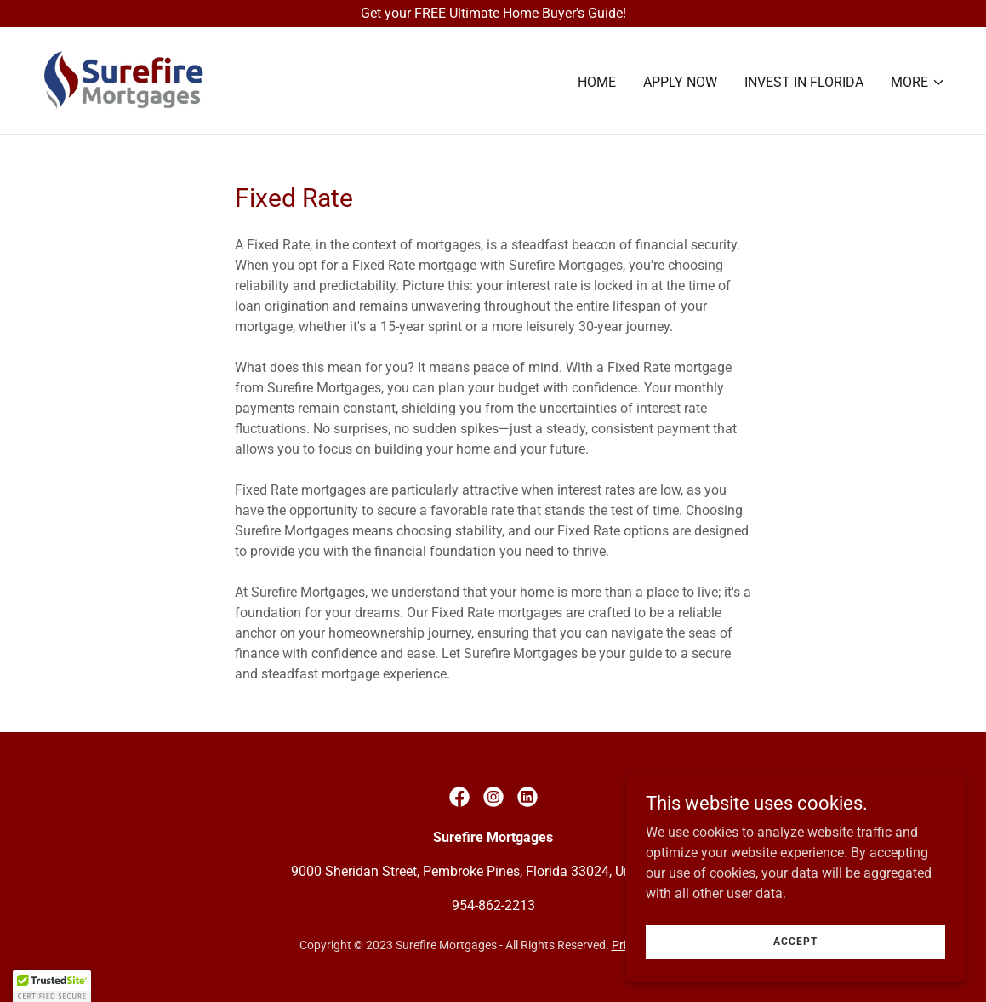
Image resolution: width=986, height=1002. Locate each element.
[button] (918, 82)
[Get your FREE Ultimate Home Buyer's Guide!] (493, 13)
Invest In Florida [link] (803, 82)
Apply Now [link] (680, 82)
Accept (795, 941)
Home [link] (597, 82)
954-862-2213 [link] (493, 905)
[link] (123, 80)
